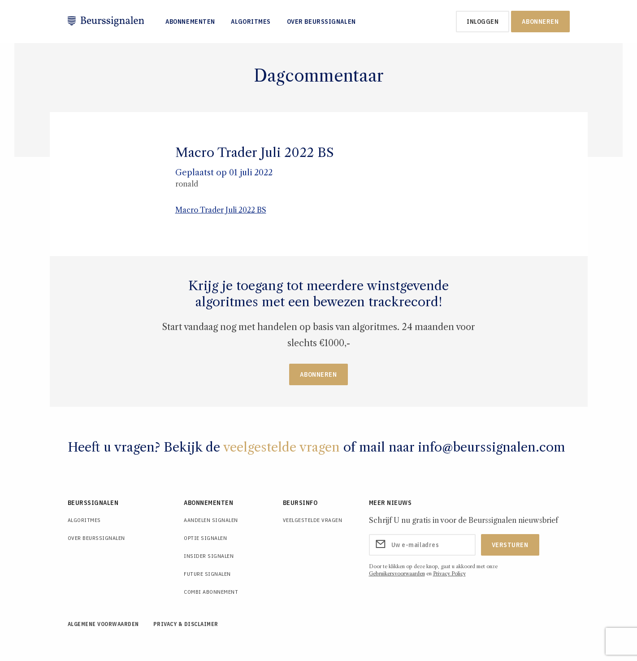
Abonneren (540, 21)
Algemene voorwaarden (103, 624)
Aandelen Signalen (211, 520)
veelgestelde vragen (281, 447)
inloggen (482, 21)
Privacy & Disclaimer (185, 624)
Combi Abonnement (211, 591)
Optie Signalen (205, 538)
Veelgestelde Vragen (312, 520)
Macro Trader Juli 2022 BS (220, 209)
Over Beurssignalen (321, 21)
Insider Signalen (209, 555)
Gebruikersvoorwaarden (397, 573)
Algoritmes (251, 21)
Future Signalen (207, 573)
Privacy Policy (449, 573)
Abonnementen (190, 21)
